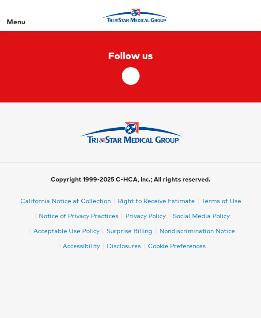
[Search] (249, 15)
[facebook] (131, 76)
